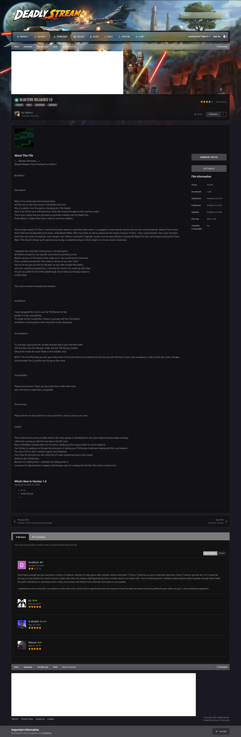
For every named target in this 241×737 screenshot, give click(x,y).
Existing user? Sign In (199, 36)
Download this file (209, 157)
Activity (41, 36)
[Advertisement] (67, 72)
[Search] (195, 15)
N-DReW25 (33, 621)
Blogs (94, 36)
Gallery (79, 36)
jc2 (29, 600)
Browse (23, 36)
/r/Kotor (123, 36)
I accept (220, 731)
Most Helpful (210, 553)
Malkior (29, 112)
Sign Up (216, 36)
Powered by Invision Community (216, 720)
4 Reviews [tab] (21, 537)
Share (198, 114)
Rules (108, 36)
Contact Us (40, 719)
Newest (222, 553)
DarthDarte (33, 562)
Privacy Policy (27, 719)
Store (140, 36)
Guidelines (46, 733)
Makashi (32, 642)
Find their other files (30, 116)
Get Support (209, 168)
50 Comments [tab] (38, 537)
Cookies (50, 719)
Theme (15, 719)
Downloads (60, 36)
